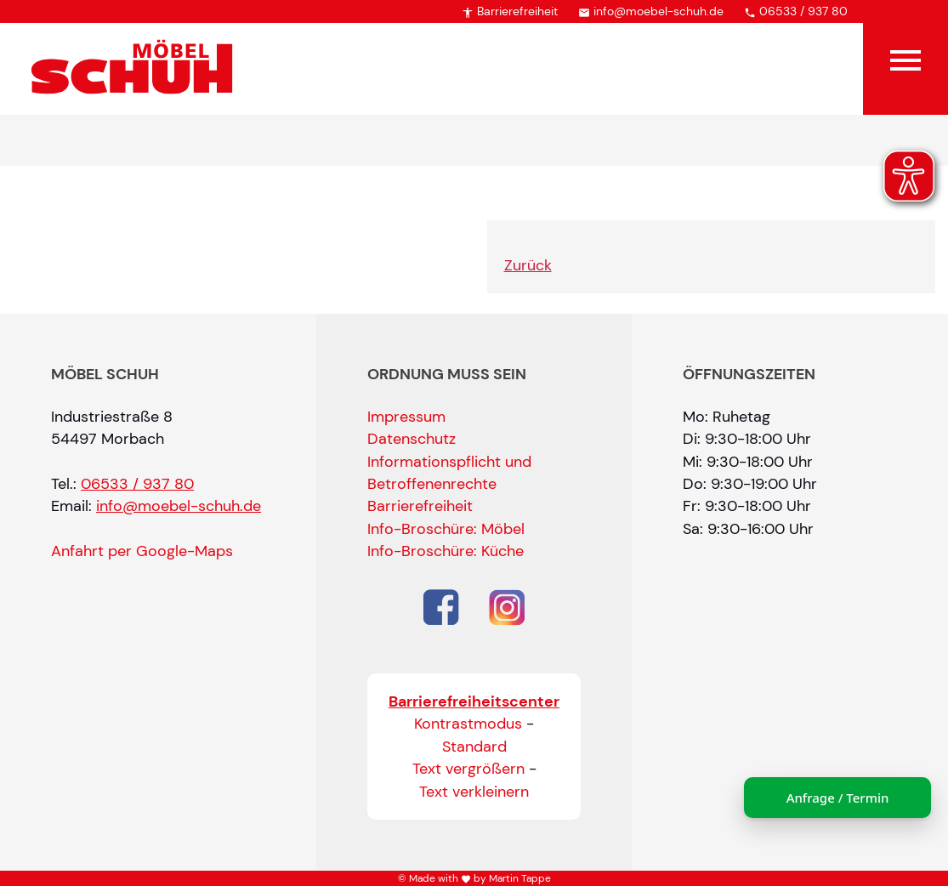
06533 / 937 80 (796, 11)
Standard (474, 746)
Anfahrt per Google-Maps (142, 551)
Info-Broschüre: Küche (445, 551)
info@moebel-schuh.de (651, 11)
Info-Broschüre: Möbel (446, 529)
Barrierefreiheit (510, 11)
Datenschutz (411, 438)
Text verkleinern (474, 791)
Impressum (406, 416)
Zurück (528, 265)
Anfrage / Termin (837, 797)
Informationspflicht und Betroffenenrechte (449, 472)
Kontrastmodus (468, 723)
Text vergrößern (468, 768)
